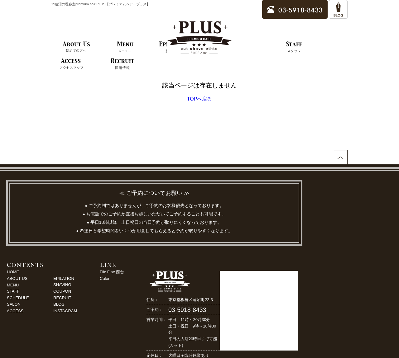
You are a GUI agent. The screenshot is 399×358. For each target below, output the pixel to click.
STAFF (13, 291)
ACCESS (15, 311)
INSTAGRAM (65, 311)
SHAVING (62, 284)
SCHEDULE (18, 297)
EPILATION (63, 278)
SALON (14, 304)
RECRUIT (62, 297)
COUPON (62, 291)
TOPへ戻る (199, 98)
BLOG (59, 304)
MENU (13, 285)
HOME (13, 272)
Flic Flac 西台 (112, 272)
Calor (104, 278)
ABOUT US (17, 278)
